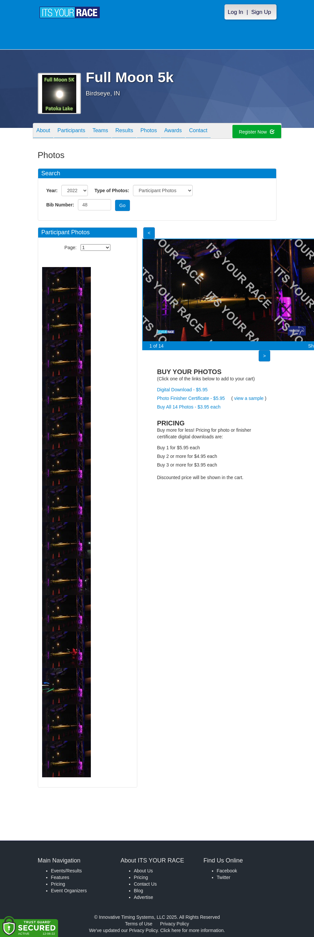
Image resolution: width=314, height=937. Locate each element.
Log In (235, 12)
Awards (173, 131)
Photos (148, 131)
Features (60, 877)
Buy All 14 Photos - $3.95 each (188, 407)
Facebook (227, 870)
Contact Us (145, 884)
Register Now (257, 132)
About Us (143, 870)
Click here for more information (191, 930)
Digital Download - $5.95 (182, 389)
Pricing (58, 884)
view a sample (249, 398)
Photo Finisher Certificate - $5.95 (191, 398)
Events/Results (66, 870)
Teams (100, 131)
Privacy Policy (174, 923)
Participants (71, 131)
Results (124, 131)
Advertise (143, 897)
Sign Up (261, 12)
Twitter (223, 877)
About (43, 131)
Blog (138, 890)
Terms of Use (138, 923)
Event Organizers (69, 890)
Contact (198, 131)
